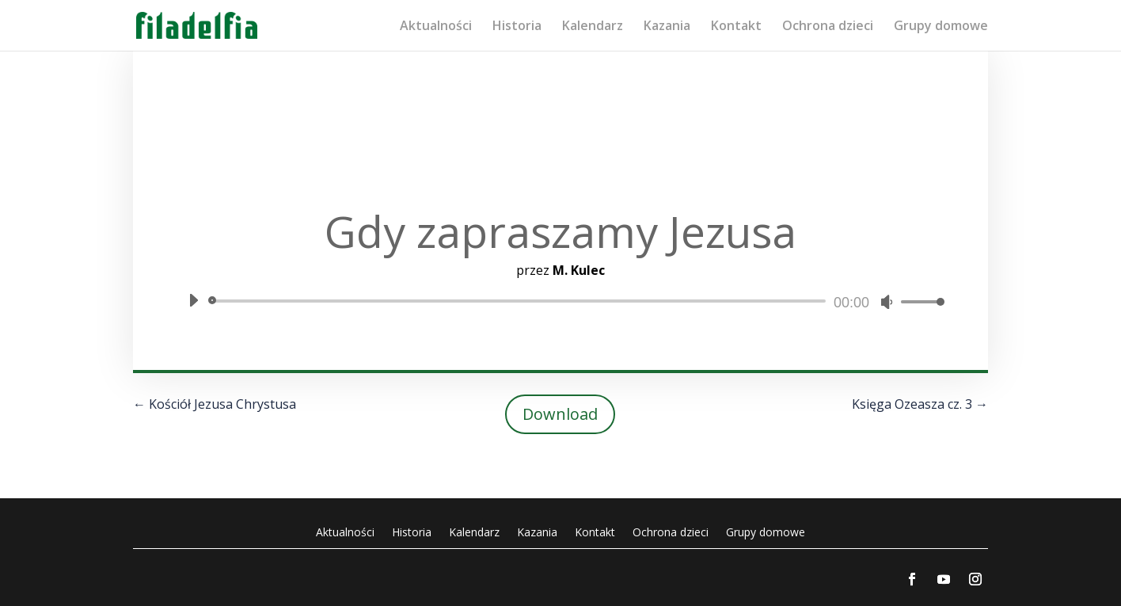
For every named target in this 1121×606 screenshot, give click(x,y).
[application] (560, 301)
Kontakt (736, 27)
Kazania (667, 27)
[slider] (520, 301)
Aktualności (436, 27)
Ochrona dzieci (827, 27)
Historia (517, 27)
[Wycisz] (887, 302)
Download (560, 414)
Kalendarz (592, 27)
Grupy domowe (941, 27)
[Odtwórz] (193, 300)
